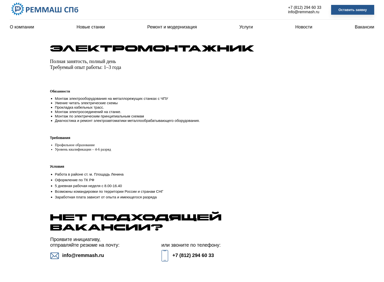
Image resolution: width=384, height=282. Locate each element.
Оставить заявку (352, 10)
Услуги (246, 27)
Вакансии (364, 27)
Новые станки (91, 27)
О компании (22, 27)
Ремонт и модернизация (172, 27)
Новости (303, 27)
